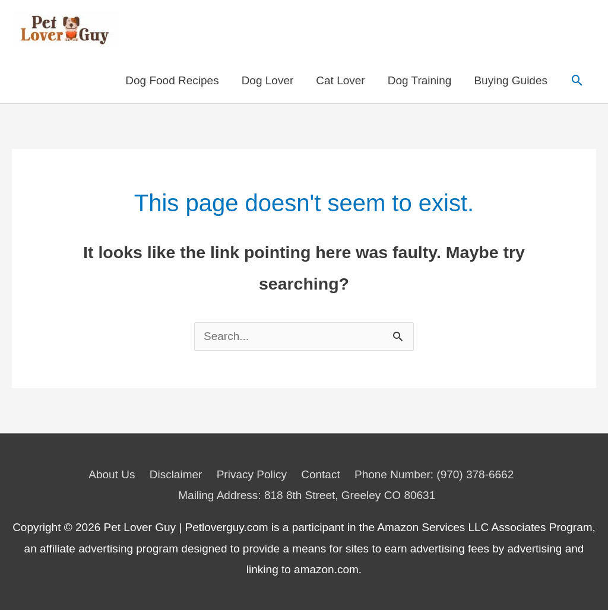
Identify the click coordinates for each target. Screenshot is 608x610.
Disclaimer (176, 474)
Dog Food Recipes (171, 80)
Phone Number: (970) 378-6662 (434, 474)
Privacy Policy (252, 474)
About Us (111, 474)
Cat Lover (340, 80)
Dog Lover (268, 80)
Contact (320, 474)
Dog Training (420, 80)
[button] (577, 81)
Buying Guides (510, 80)
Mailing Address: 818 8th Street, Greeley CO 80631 (306, 495)
